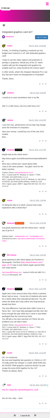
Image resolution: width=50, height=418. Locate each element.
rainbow (10, 117)
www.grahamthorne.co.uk (24, 170)
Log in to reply (42, 35)
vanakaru (10, 90)
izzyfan (9, 43)
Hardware (10, 34)
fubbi (9, 382)
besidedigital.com (36, 234)
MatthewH (11, 220)
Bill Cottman (11, 252)
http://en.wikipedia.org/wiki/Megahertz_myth (20, 387)
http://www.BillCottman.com (12, 270)
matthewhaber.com (21, 234)
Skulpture (10, 147)
